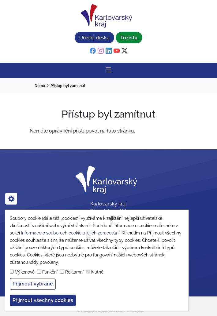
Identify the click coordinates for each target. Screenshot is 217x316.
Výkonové (25, 272)
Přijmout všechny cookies (43, 300)
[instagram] (101, 51)
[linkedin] (109, 51)
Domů (40, 86)
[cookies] (11, 199)
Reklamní (74, 272)
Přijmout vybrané (33, 284)
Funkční (50, 272)
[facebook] (93, 51)
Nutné (97, 272)
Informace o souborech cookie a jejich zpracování (70, 233)
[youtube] (117, 51)
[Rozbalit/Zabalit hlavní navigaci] (109, 70)
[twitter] (125, 51)
